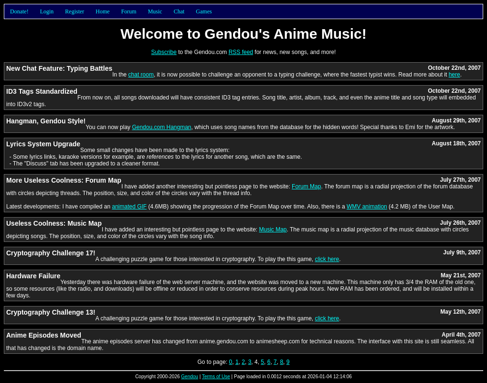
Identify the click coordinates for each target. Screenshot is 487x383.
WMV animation (367, 206)
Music (155, 11)
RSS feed (241, 52)
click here (327, 259)
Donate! (19, 11)
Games (204, 11)
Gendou (189, 376)
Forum (129, 11)
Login (47, 11)
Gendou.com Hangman (161, 127)
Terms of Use (216, 376)
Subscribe (164, 52)
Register (74, 11)
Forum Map (306, 186)
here (454, 74)
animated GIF (129, 206)
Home (102, 11)
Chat (179, 11)
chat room (141, 74)
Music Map (273, 229)
